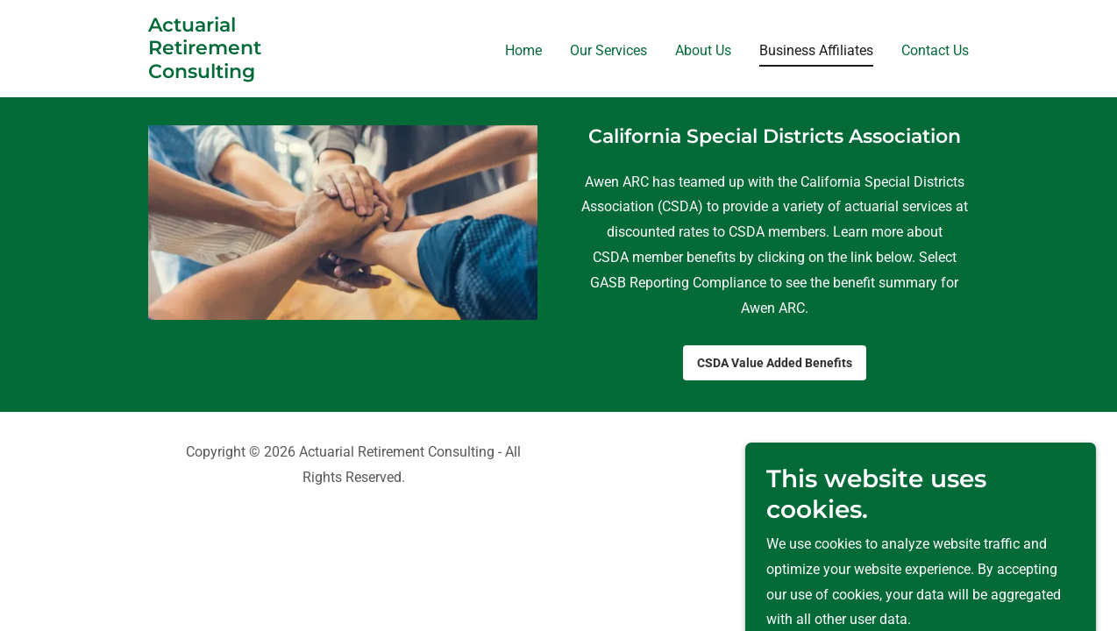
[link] (204, 73)
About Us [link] (703, 50)
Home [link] (523, 50)
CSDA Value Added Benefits (774, 363)
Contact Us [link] (935, 50)
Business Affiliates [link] (816, 50)
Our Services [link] (608, 50)
